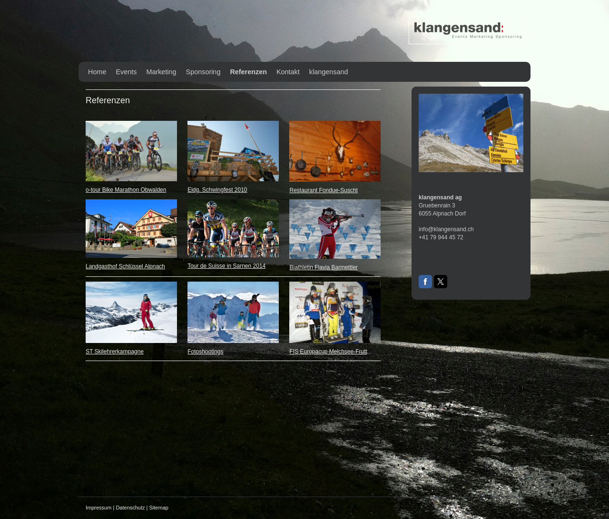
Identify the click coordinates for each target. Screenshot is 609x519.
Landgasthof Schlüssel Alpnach (125, 266)
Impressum (98, 507)
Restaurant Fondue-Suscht (323, 190)
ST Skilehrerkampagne (115, 351)
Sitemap (158, 507)
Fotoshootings (205, 351)
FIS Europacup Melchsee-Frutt (328, 351)
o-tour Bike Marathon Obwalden (126, 189)
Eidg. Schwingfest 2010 (217, 189)
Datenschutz (130, 507)
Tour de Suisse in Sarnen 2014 (226, 266)
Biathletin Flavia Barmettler (323, 267)
